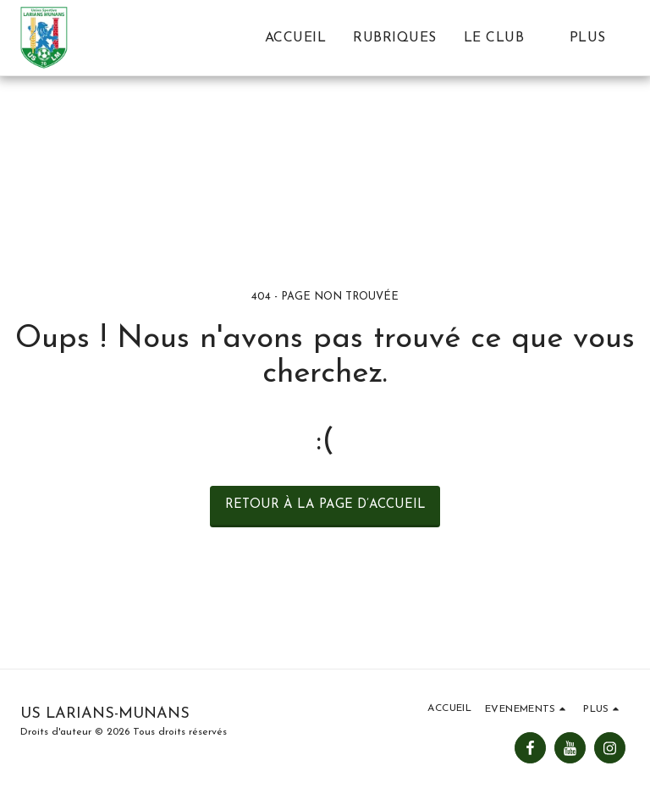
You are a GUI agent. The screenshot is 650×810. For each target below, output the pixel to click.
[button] (503, 38)
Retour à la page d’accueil (325, 505)
